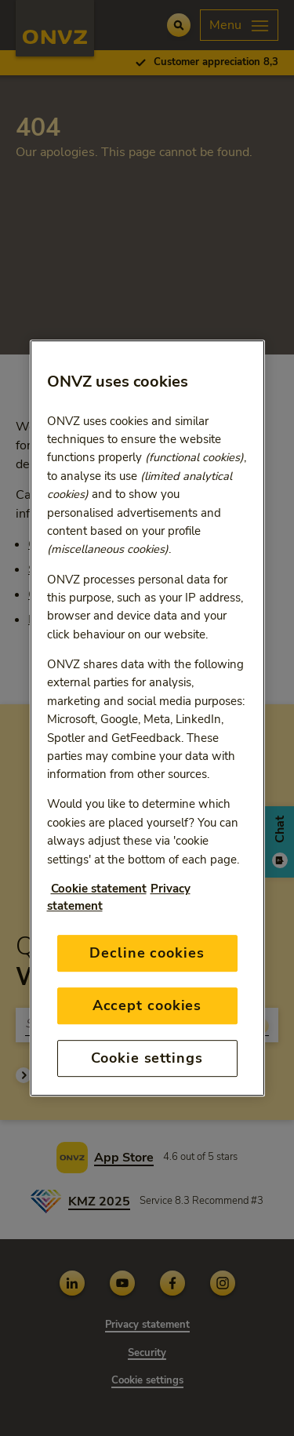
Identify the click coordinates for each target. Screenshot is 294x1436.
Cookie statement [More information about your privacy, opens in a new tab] (99, 888)
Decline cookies (147, 952)
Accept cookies (147, 1005)
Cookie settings (147, 1058)
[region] (147, 718)
